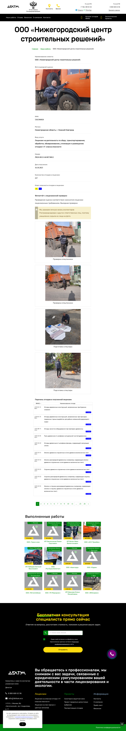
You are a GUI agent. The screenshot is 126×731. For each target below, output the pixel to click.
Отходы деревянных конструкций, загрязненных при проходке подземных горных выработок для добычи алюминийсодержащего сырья (67, 420)
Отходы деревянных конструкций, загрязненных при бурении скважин (67, 409)
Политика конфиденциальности (108, 727)
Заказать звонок (114, 10)
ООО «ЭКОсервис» (92, 593)
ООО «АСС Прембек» (92, 542)
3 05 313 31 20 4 (38, 486)
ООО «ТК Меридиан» (53, 593)
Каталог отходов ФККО (91, 17)
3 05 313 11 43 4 (38, 453)
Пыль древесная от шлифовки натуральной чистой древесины (67, 437)
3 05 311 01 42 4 (38, 436)
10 (68, 504)
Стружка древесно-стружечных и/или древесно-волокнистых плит (67, 471)
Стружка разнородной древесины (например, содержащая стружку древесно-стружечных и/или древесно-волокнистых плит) (67, 479)
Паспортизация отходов (73, 708)
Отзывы (20, 17)
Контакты (46, 17)
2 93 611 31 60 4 (38, 417)
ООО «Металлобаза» (33, 593)
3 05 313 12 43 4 (38, 460)
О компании (37, 17)
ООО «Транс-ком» (33, 542)
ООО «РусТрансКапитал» (53, 568)
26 (84, 504)
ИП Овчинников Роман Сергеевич (53, 542)
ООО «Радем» (92, 567)
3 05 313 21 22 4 (38, 470)
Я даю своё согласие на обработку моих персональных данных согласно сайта (61, 641)
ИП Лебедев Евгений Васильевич (33, 568)
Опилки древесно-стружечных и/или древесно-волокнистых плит (67, 454)
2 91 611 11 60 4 (38, 407)
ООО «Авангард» (72, 567)
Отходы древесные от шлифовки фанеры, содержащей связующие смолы (67, 445)
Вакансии (28, 17)
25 (80, 504)
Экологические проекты (111, 17)
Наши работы (11, 17)
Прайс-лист (98, 705)
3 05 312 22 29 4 (38, 443)
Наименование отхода (67, 403)
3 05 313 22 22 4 (38, 477)
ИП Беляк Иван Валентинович (72, 542)
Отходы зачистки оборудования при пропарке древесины (67, 430)
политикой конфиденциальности (24, 717)
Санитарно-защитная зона (74, 699)
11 (72, 504)
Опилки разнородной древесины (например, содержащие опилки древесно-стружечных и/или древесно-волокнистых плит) (67, 462)
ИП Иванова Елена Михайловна (72, 593)
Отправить (63, 650)
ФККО (38, 403)
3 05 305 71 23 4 (38, 429)
